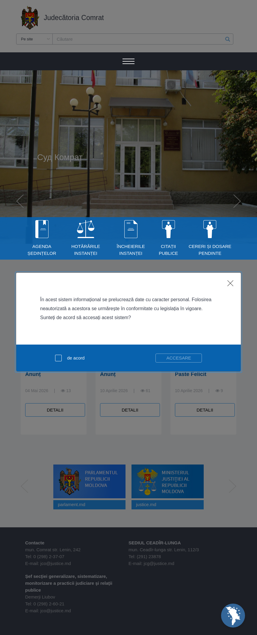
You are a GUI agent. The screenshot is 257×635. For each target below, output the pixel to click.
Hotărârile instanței (85, 250)
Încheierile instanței (131, 250)
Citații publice (168, 250)
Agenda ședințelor (42, 250)
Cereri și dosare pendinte (210, 250)
